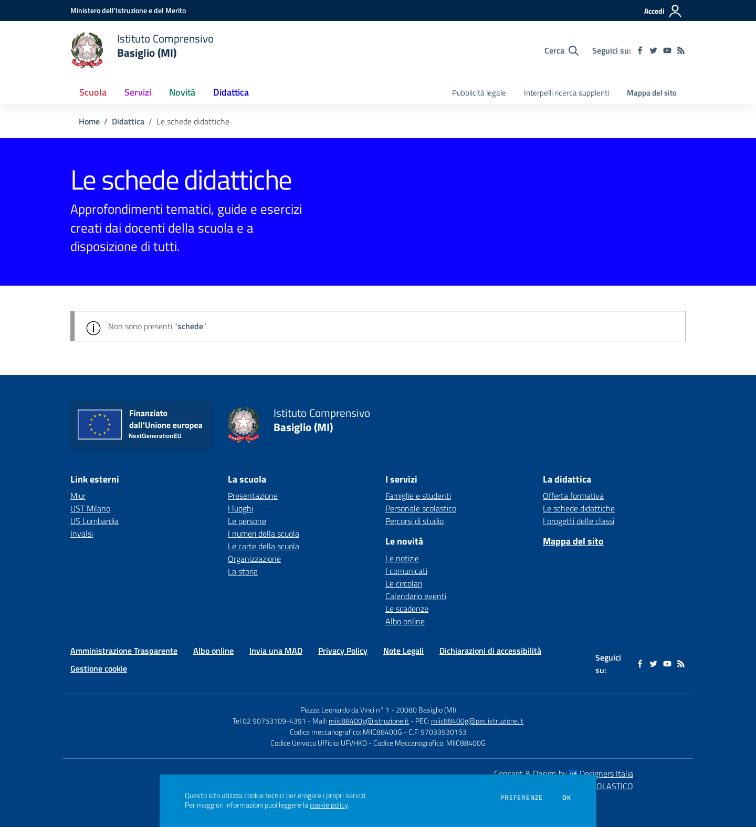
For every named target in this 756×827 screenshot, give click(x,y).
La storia (243, 571)
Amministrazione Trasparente (123, 650)
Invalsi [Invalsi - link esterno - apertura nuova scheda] (81, 533)
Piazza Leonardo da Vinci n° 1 (345, 709)
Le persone (247, 521)
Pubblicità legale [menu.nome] (479, 93)
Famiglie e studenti (418, 495)
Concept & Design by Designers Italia (563, 773)
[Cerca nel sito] (561, 50)
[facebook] (640, 50)
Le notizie (402, 558)
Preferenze (521, 797)
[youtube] (667, 50)
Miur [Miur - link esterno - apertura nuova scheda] (78, 495)
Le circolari (403, 583)
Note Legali (403, 650)
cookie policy (329, 805)
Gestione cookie (98, 668)
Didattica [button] (231, 92)
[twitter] (653, 50)
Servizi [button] (137, 92)
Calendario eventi (415, 596)
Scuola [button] (93, 92)
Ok (567, 797)
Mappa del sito (652, 93)
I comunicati (406, 570)
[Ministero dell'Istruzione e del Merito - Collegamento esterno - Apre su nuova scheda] (128, 10)
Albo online (405, 621)
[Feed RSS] (681, 50)
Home (89, 121)
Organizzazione (254, 558)
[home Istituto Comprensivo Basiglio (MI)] (142, 50)
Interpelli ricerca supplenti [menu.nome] (566, 93)
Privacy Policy (343, 650)
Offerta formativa (573, 495)
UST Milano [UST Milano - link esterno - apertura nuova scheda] (90, 508)
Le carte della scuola (263, 546)
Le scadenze (406, 608)
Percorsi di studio (414, 521)
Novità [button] (182, 92)
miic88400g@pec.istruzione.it (477, 720)
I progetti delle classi (578, 521)
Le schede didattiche (579, 508)
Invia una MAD (275, 650)
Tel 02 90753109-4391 (269, 720)
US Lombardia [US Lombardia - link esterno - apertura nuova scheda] (94, 521)
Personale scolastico (420, 508)
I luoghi (240, 508)
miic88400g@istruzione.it (369, 720)
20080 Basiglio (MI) (426, 709)
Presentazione (253, 495)
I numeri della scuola (263, 533)
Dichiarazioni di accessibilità (490, 650)
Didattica (128, 121)
